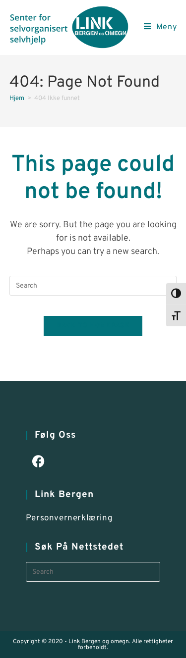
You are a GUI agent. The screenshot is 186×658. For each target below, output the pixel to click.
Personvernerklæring (69, 518)
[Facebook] (38, 463)
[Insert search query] (93, 286)
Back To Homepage (93, 326)
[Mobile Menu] (160, 27)
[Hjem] (16, 98)
